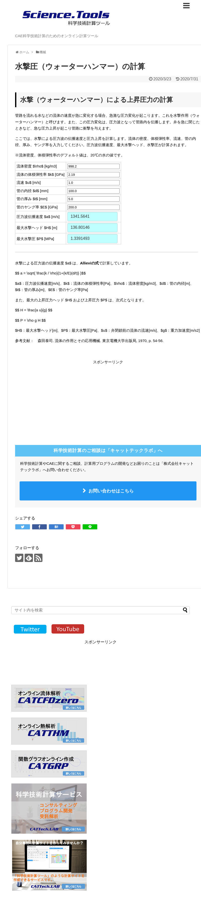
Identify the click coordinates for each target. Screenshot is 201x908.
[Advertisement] (57, 400)
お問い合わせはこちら (111, 490)
